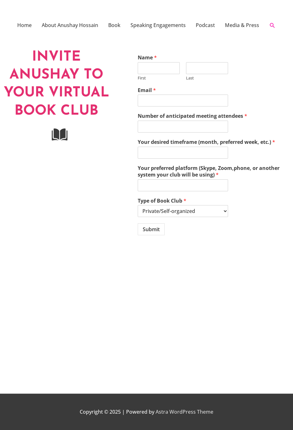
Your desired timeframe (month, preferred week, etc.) (206, 142)
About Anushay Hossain (70, 25)
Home (24, 25)
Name (147, 57)
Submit (151, 229)
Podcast (205, 25)
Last (190, 78)
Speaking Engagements (158, 25)
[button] (272, 25)
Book (114, 25)
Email (147, 90)
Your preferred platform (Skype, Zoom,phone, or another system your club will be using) (209, 171)
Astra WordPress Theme (184, 411)
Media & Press (242, 25)
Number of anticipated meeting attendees (192, 116)
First (142, 78)
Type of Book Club (162, 201)
